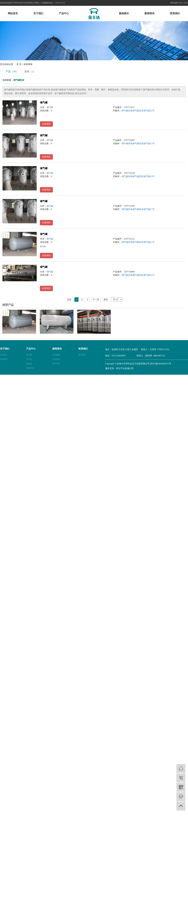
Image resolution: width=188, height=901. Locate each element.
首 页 (18, 64)
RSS (181, 3)
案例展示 (124, 13)
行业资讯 (56, 359)
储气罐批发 (138, 110)
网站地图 (174, 3)
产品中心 (64, 13)
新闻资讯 (149, 13)
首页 (69, 299)
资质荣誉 (4, 359)
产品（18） (12, 71)
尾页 (106, 299)
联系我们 (175, 13)
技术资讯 (56, 363)
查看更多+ (30, 368)
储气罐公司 (149, 110)
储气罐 (43, 102)
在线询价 (46, 124)
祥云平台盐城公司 (125, 368)
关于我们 (38, 13)
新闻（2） (30, 71)
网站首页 (13, 13)
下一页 (96, 299)
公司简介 (4, 355)
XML (186, 3)
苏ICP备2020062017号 (160, 363)
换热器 (29, 363)
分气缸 (29, 359)
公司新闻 (56, 355)
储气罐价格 (127, 110)
